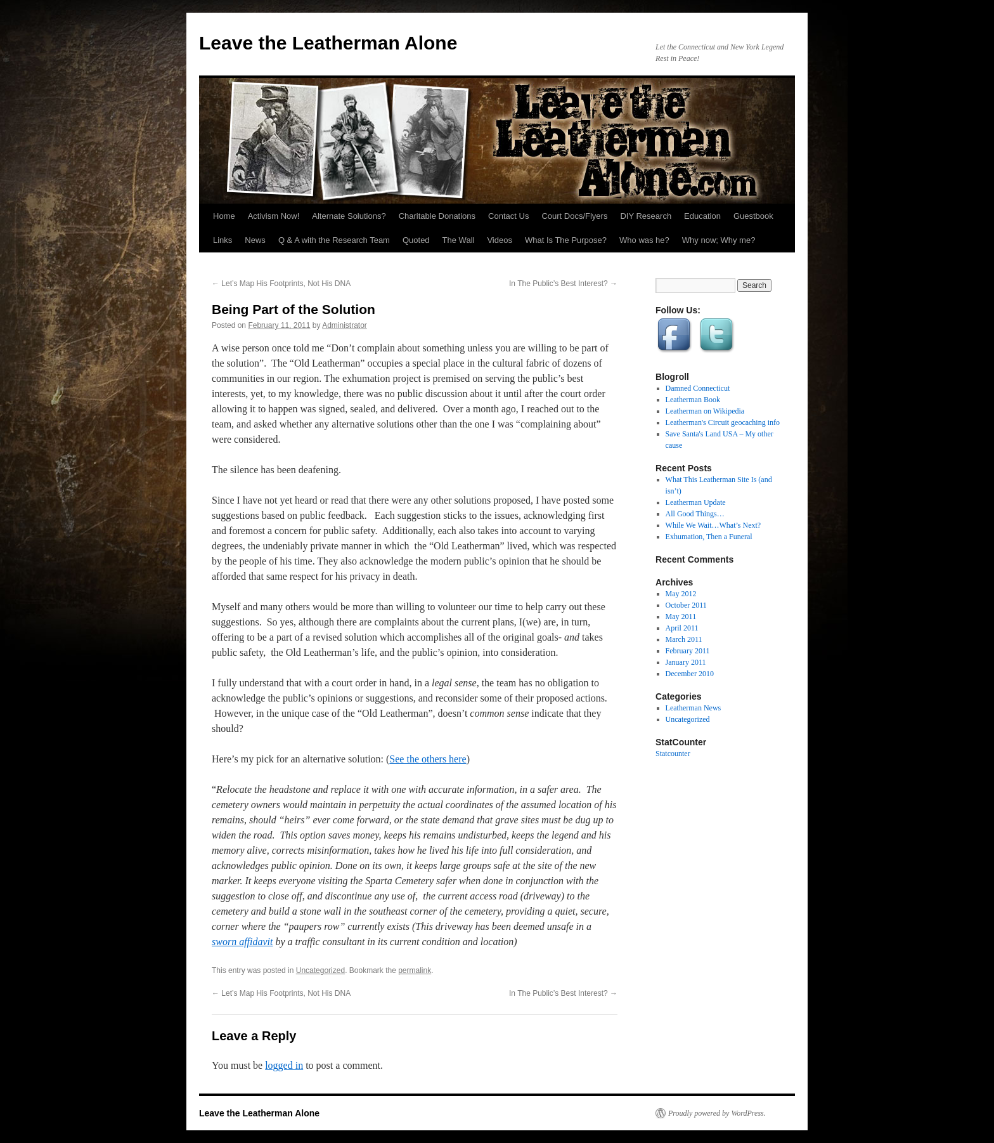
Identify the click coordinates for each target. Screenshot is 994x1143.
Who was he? (644, 240)
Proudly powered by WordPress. (717, 1113)
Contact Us (508, 216)
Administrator (344, 325)
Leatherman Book (693, 399)
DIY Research (645, 216)
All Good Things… (695, 513)
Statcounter (672, 753)
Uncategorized (320, 970)
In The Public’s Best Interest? (563, 283)
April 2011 (682, 628)
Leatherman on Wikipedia (705, 411)
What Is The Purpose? (566, 240)
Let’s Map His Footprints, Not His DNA (281, 283)
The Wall (458, 240)
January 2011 (686, 662)
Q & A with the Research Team (334, 240)
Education (702, 216)
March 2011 (684, 639)
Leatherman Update (696, 502)
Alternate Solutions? (348, 216)
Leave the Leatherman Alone (328, 42)
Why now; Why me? (719, 240)
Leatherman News (693, 707)
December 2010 (690, 673)
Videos (499, 240)
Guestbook (753, 216)
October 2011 (686, 605)
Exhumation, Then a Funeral (709, 536)
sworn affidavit (242, 941)
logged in (284, 1065)
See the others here (427, 759)
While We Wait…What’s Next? (713, 525)
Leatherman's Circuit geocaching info (723, 422)
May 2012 (681, 593)
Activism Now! (274, 216)
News (255, 240)
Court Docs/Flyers (574, 216)
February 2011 (688, 650)
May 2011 (681, 616)
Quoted (416, 240)
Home (224, 216)
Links (222, 240)
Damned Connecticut (698, 388)
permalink (414, 970)
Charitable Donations (437, 216)
